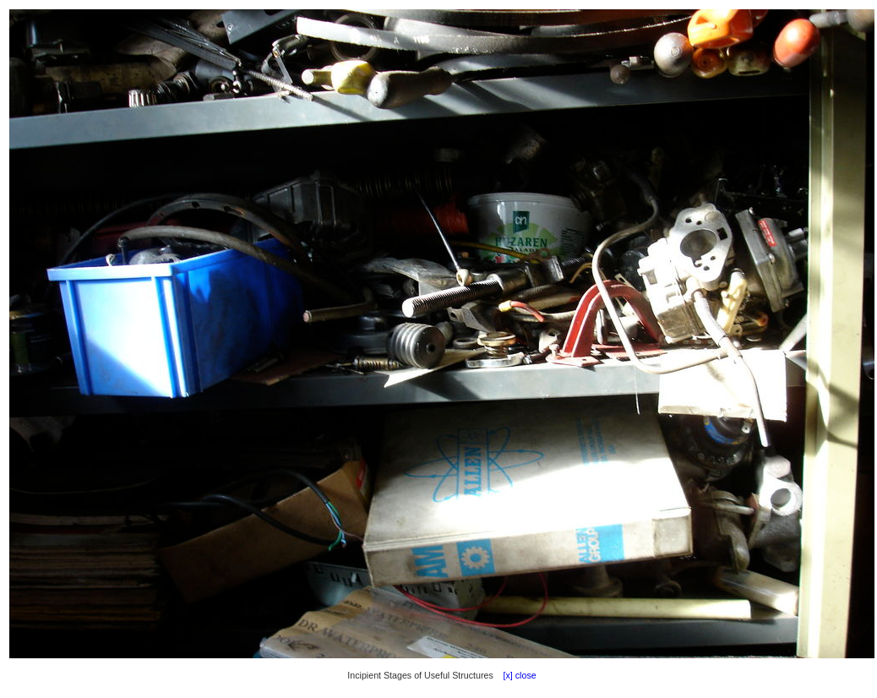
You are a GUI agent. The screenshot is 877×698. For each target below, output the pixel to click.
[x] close (516, 675)
